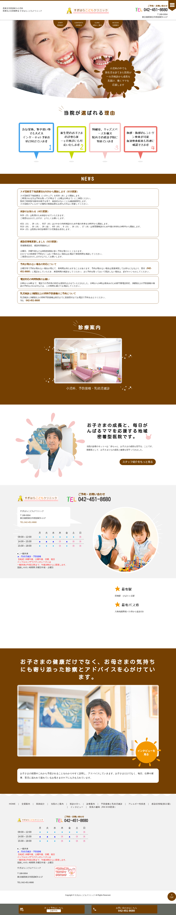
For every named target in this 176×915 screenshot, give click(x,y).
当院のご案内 (57, 804)
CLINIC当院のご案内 (97, 24)
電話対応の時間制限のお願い (35, 279)
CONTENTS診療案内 (79, 24)
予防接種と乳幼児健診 (111, 804)
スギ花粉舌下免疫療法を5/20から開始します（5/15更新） (49, 191)
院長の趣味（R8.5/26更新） (103, 807)
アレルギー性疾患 (136, 804)
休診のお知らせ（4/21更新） (35, 211)
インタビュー (76, 807)
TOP (172, 897)
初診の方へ (75, 804)
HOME (12, 804)
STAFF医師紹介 (60, 24)
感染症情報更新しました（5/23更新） (39, 241)
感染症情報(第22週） (162, 804)
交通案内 (26, 804)
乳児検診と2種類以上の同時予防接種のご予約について (48, 293)
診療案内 (90, 804)
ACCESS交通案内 (115, 24)
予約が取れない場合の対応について (38, 264)
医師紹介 (40, 804)
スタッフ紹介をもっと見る (137, 462)
